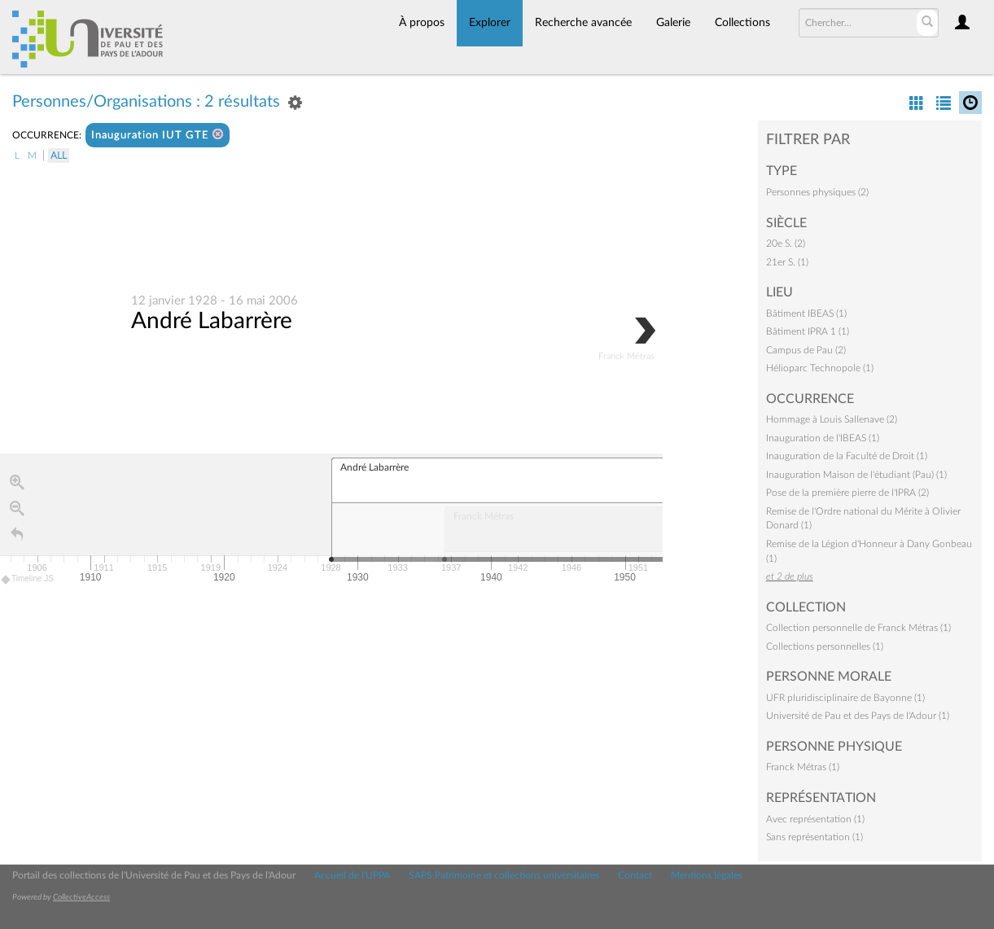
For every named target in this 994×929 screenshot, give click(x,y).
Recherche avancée (583, 22)
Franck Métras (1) (802, 767)
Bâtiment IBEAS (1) (806, 313)
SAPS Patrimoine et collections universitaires (504, 875)
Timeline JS (28, 580)
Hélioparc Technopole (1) (820, 368)
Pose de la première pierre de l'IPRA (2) (847, 492)
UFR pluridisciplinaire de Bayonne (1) (845, 698)
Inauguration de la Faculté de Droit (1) (846, 456)
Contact (635, 875)
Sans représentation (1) (814, 837)
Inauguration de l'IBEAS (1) (822, 438)
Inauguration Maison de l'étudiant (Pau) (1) (856, 475)
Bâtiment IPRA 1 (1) (807, 331)
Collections (742, 22)
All (58, 155)
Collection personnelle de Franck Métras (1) (858, 628)
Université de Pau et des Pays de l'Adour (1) (857, 716)
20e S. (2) (785, 243)
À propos (421, 22)
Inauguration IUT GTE (157, 135)
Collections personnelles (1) (824, 646)
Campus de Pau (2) (806, 350)
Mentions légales (706, 875)
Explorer (489, 22)
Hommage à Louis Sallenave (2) (831, 419)
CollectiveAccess (81, 897)
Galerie (673, 22)
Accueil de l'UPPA (352, 875)
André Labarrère (211, 321)
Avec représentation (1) (815, 819)
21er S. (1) (787, 262)
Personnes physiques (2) (817, 192)
